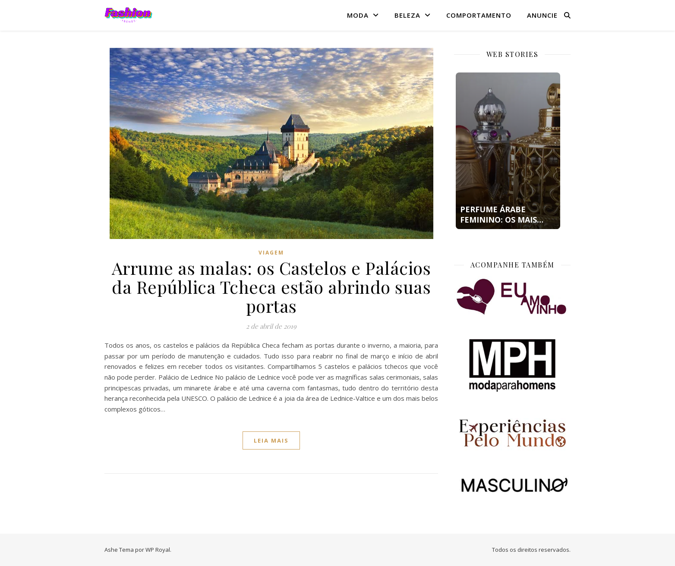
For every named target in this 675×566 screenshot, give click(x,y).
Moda (358, 15)
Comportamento (478, 15)
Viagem (271, 252)
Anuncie (542, 15)
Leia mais (271, 440)
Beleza (407, 15)
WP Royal (157, 549)
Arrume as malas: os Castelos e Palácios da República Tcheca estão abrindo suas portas (271, 286)
